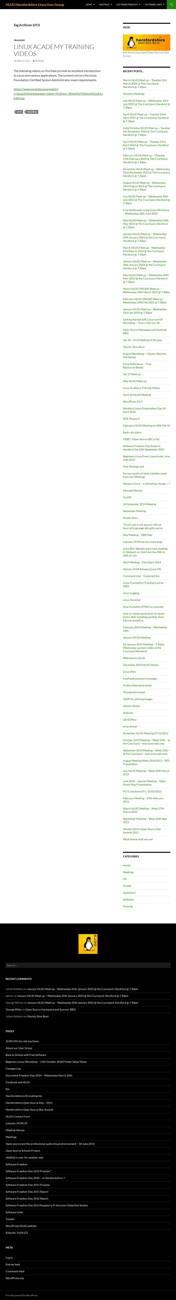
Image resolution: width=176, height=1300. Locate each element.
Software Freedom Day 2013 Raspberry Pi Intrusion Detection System (47, 1205)
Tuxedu (10, 1219)
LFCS (19, 112)
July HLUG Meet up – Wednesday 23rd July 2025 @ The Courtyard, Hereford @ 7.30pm (146, 104)
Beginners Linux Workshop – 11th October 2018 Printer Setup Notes (46, 1061)
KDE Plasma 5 (131, 418)
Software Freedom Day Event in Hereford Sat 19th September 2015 (143, 447)
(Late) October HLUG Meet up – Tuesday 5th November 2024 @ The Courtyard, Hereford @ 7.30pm (146, 131)
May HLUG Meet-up (135, 381)
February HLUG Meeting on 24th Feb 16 (146, 425)
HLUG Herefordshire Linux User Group (35, 4)
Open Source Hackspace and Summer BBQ (50, 1009)
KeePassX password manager (140, 678)
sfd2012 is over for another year (25, 1157)
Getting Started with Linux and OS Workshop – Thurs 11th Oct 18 (143, 321)
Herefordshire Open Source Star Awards (29, 1109)
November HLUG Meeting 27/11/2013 (145, 733)
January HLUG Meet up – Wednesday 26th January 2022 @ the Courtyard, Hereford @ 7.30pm (145, 265)
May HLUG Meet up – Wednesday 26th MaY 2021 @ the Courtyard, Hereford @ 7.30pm (146, 278)
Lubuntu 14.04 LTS (16, 1123)
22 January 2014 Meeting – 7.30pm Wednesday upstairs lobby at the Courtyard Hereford (143, 648)
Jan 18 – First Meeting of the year (142, 340)
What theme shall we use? (138, 839)
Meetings (104, 4)
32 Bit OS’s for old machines (22, 1041)
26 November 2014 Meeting (139, 504)
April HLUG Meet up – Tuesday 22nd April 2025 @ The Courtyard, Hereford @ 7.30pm (146, 118)
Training (19, 40)
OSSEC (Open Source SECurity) (141, 439)
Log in (9, 1257)
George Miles (13, 1009)
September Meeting (134, 511)
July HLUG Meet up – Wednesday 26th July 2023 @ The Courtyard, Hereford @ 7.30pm (146, 200)
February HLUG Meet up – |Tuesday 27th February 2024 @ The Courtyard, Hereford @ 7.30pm (145, 159)
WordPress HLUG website (21, 1225)
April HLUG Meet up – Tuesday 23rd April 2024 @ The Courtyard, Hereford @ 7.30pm (146, 145)
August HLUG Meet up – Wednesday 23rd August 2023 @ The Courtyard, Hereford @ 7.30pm (144, 186)
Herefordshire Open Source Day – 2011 (29, 1102)
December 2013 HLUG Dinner (141, 664)
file (7, 1089)
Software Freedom (127, 4)
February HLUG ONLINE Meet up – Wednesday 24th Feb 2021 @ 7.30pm (145, 300)
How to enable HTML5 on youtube (143, 606)
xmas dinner (130, 726)
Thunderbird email (134, 692)
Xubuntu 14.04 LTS (17, 1232)
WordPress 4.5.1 (133, 401)
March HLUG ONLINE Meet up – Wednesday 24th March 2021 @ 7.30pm (146, 290)
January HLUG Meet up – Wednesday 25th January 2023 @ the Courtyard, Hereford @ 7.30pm (145, 237)
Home (89, 4)
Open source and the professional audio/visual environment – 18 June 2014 (50, 1143)
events (127, 865)
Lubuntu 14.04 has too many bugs (142, 541)
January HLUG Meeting (136, 637)
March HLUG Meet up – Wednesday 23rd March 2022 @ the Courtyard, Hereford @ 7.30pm (144, 251)
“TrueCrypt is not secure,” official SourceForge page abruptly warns (143, 526)
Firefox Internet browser (137, 685)
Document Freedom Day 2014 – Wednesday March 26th (39, 1075)
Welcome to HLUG (134, 658)
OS (124, 879)
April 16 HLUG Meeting (137, 394)
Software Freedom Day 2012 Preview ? (29, 1171)
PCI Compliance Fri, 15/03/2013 (142, 791)
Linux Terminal (131, 599)
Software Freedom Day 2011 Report (27, 1191)
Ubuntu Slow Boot (133, 346)
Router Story (130, 517)
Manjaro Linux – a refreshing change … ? (146, 483)
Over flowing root (133, 466)
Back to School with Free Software (26, 1054)
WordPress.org (15, 1278)
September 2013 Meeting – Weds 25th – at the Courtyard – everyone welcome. (146, 752)
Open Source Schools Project (23, 1150)
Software (128, 899)
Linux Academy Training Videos (54, 50)
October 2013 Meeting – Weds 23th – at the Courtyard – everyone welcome (146, 741)
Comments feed (15, 1271)
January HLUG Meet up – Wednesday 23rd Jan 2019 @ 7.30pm (145, 311)
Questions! (129, 892)
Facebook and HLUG (18, 1082)
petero (39, 60)
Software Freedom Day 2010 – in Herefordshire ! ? (35, 1178)
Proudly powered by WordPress (21, 1295)
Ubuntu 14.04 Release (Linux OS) (142, 569)
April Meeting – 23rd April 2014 (142, 562)
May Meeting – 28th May (137, 534)
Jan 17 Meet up (132, 374)
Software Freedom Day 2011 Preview (28, 1184)
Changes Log (13, 1068)
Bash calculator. (132, 432)
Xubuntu (128, 712)
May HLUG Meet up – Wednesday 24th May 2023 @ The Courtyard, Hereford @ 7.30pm (146, 224)
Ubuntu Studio (131, 705)
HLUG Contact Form (18, 1116)
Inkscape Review (132, 490)
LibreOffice (129, 719)
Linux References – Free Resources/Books (137, 365)
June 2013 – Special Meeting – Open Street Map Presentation (144, 782)
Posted (127, 885)
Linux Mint (129, 671)
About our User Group (19, 1048)
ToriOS (127, 497)
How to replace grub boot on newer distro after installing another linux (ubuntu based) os (144, 617)
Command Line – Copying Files (141, 576)
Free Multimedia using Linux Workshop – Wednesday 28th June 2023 (146, 211)
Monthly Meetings (133, 93)
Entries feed (13, 1264)
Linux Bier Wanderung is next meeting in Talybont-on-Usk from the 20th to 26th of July (145, 552)
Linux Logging (131, 593)
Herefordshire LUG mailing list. (24, 1095)
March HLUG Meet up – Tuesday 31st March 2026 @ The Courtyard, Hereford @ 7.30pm (145, 83)
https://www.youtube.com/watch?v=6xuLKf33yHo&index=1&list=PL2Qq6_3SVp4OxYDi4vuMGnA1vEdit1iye (58, 93)
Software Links (153, 4)
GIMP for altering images (137, 699)
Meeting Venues (15, 1130)
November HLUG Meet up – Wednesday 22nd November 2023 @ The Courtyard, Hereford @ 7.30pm (146, 172)
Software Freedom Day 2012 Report (27, 1198)
